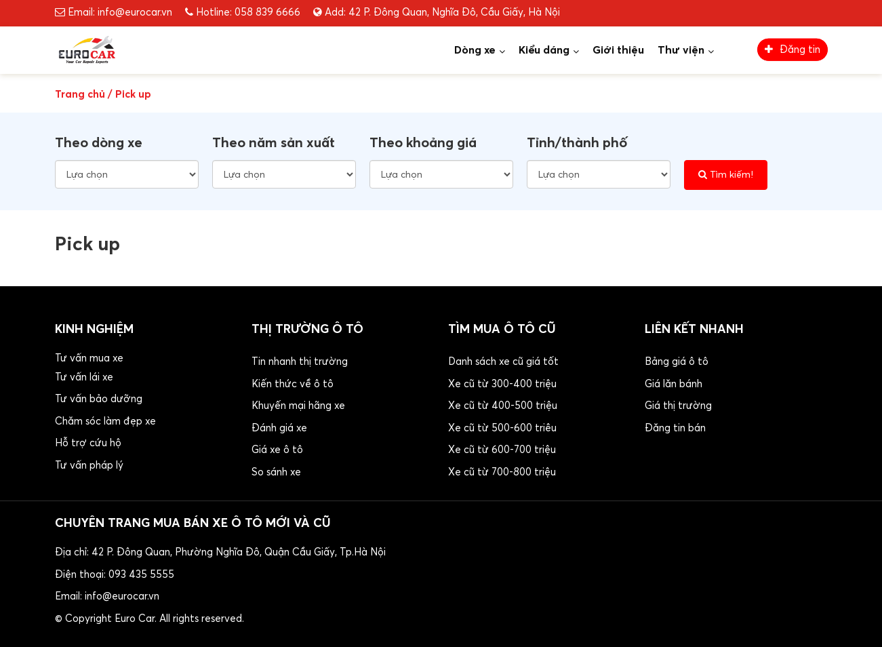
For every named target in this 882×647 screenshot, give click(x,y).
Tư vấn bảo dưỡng (98, 399)
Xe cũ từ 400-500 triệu (502, 406)
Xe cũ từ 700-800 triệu (502, 472)
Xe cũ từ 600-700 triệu (502, 450)
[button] (146, 414)
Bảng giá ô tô (676, 362)
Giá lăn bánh (673, 384)
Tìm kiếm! (725, 175)
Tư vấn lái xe (84, 377)
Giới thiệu (618, 50)
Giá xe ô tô (277, 450)
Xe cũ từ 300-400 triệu (502, 384)
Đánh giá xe (279, 428)
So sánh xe (276, 472)
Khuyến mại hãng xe (298, 406)
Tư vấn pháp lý (89, 465)
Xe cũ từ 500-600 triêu (502, 428)
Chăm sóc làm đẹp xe (105, 421)
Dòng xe (475, 50)
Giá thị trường (678, 406)
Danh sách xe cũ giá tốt (503, 362)
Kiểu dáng (544, 50)
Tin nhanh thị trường (300, 362)
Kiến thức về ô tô (293, 384)
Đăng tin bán (675, 428)
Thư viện (681, 50)
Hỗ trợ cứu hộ (88, 443)
